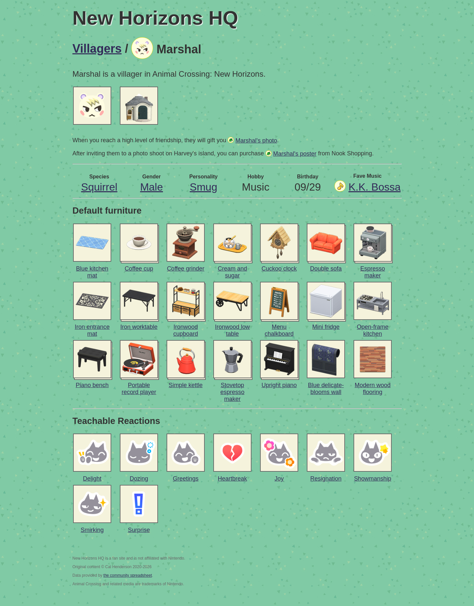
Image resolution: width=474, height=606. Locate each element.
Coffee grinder (185, 268)
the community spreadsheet (127, 575)
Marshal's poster (294, 153)
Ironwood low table (232, 330)
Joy (279, 478)
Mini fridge (325, 327)
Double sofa (326, 268)
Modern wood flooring (372, 388)
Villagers (96, 48)
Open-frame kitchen (372, 330)
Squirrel (99, 187)
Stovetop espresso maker (232, 392)
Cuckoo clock (279, 268)
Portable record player (138, 388)
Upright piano (279, 385)
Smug (203, 187)
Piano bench (92, 385)
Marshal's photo (256, 140)
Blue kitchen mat (92, 272)
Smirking (92, 530)
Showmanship (372, 478)
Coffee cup (139, 268)
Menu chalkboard (279, 330)
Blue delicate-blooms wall (326, 388)
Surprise (139, 530)
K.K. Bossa (375, 187)
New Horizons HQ (155, 18)
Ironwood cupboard (185, 330)
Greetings (185, 478)
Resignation (325, 478)
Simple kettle (185, 385)
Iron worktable (138, 327)
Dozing (139, 478)
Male (151, 187)
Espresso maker (372, 272)
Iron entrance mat (92, 330)
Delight (92, 478)
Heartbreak (232, 478)
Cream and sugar (232, 272)
